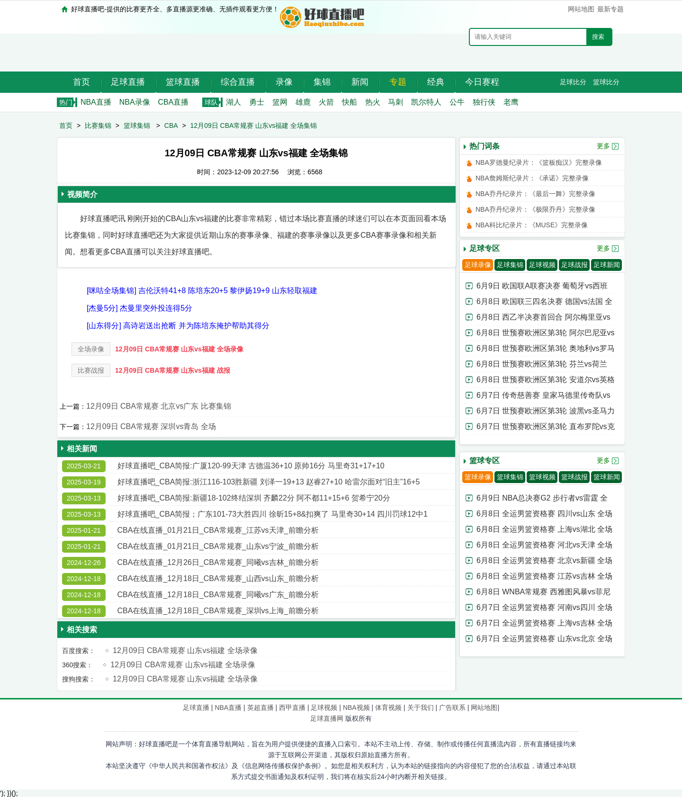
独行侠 (484, 102)
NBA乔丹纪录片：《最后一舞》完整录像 (535, 193)
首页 (81, 82)
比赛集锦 (98, 125)
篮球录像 (478, 477)
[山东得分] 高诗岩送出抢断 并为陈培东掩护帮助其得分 (178, 326)
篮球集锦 (137, 125)
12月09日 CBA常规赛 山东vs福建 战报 (172, 370)
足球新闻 (606, 265)
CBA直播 (173, 102)
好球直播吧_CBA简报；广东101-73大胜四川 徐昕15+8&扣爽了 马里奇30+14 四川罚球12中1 (272, 514)
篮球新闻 (606, 477)
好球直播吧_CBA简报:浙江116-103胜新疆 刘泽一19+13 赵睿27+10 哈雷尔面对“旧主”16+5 (268, 482)
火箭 (326, 102)
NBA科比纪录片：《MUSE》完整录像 (532, 225)
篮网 (279, 102)
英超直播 (260, 707)
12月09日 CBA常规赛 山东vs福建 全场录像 (179, 349)
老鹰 (511, 102)
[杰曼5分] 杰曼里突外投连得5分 (139, 308)
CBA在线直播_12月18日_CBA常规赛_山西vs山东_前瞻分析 (218, 578)
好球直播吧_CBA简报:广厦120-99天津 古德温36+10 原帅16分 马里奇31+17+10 (251, 466)
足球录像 (478, 265)
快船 (349, 102)
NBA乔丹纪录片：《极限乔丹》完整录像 (535, 209)
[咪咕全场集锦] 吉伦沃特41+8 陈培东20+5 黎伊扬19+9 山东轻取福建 (202, 291)
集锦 (322, 82)
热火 (372, 102)
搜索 (598, 36)
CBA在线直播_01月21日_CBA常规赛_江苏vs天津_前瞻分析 (218, 530)
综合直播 (238, 82)
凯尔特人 (426, 102)
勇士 (256, 102)
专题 (397, 82)
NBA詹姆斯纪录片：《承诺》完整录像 (532, 178)
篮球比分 (606, 82)
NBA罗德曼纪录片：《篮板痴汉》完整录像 (539, 162)
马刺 (395, 102)
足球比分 (573, 82)
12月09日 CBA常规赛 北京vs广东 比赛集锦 (158, 406)
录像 (284, 82)
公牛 (457, 102)
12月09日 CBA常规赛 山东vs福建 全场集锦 (253, 125)
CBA (171, 125)
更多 (603, 146)
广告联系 (452, 707)
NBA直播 (96, 102)
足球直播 (128, 82)
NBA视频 (356, 707)
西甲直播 (292, 707)
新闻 (359, 82)
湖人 (233, 102)
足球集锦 (510, 265)
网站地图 (581, 9)
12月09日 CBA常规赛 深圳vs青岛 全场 (151, 426)
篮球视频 (542, 477)
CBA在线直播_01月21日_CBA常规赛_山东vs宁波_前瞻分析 (218, 546)
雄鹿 (303, 102)
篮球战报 (574, 477)
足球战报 (574, 265)
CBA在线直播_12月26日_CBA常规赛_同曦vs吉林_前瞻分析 (218, 562)
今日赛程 (482, 82)
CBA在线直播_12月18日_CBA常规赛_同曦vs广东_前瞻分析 (218, 595)
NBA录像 (134, 102)
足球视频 (542, 265)
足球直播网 (326, 718)
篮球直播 (183, 82)
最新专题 (610, 9)
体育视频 (388, 707)
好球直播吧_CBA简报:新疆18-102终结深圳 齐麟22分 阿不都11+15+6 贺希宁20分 (253, 498)
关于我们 (420, 707)
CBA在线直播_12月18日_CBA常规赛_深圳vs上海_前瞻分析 (218, 611)
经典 (435, 82)
